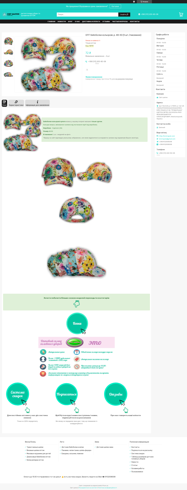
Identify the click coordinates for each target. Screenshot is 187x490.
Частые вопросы (120, 21)
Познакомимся (137, 472)
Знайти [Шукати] (123, 14)
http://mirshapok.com (167, 136)
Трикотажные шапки (35, 447)
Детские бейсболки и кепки (73, 447)
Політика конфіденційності (107, 488)
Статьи (134, 465)
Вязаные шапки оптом (35, 450)
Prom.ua (105, 485)
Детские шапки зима (104, 447)
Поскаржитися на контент (88, 488)
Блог (70, 21)
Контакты (134, 21)
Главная (51, 21)
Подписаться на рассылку (141, 450)
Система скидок (137, 454)
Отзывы (106, 21)
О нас (77, 21)
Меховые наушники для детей (39, 454)
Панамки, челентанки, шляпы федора (76, 450)
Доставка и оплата (91, 21)
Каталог (115, 6)
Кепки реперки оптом (35, 460)
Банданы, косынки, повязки (72, 454)
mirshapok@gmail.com (167, 139)
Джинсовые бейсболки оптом (38, 457)
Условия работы (137, 468)
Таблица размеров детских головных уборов (142, 458)
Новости (62, 21)
